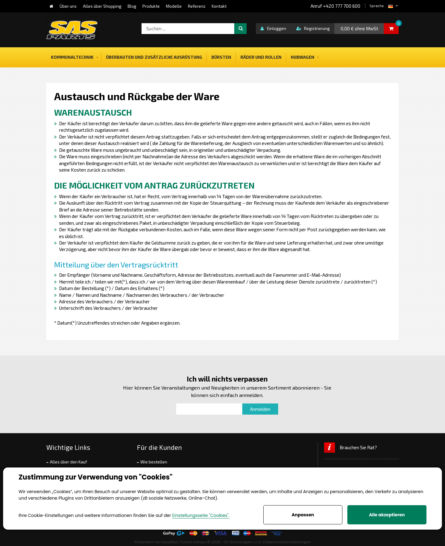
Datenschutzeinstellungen (288, 542)
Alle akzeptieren (387, 515)
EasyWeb (170, 542)
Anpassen (303, 515)
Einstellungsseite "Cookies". (201, 515)
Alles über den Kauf (68, 461)
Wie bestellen (153, 461)
